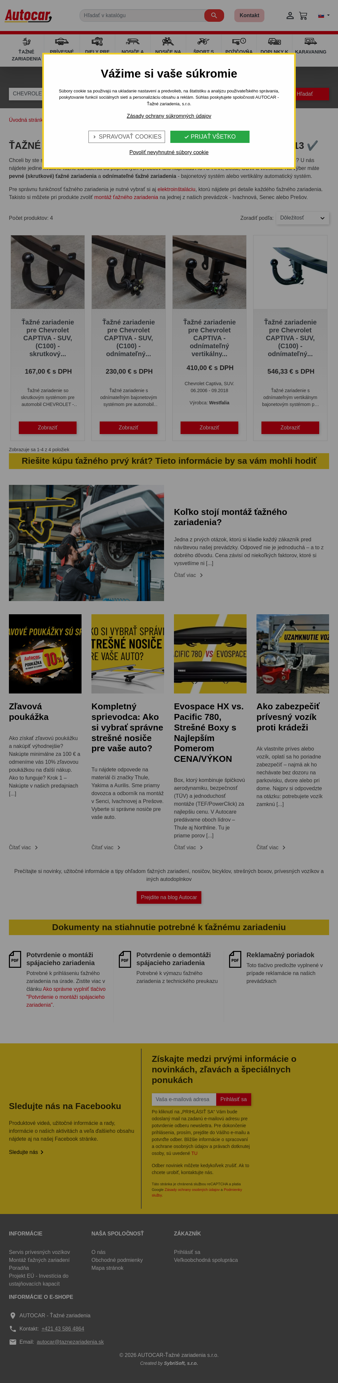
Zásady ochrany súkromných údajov (169, 116)
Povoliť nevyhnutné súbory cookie (169, 152)
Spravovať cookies (126, 136)
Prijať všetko (210, 136)
